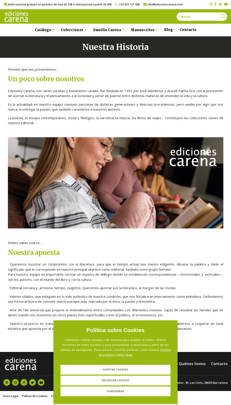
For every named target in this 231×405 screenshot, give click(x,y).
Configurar (115, 391)
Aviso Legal (10, 396)
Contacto (188, 30)
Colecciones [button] (72, 30)
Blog (168, 30)
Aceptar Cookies (115, 369)
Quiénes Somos (192, 363)
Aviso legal (124, 354)
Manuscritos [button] (143, 30)
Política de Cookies (35, 396)
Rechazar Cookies (115, 380)
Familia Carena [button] (107, 30)
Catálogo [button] (43, 30)
